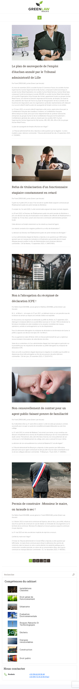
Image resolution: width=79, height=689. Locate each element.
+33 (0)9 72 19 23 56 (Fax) (39, 677)
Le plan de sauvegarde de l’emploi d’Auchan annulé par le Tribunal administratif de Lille (35, 71)
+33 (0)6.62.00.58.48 (37, 674)
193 (45, 561)
